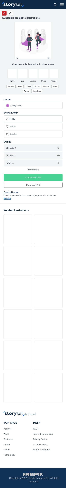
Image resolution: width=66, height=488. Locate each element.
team (20, 86)
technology (9, 455)
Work (6, 434)
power (26, 91)
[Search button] (55, 4)
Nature (6, 449)
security (11, 86)
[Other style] (12, 73)
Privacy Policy (40, 439)
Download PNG (33, 184)
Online (6, 444)
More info (7, 199)
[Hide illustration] (58, 148)
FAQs (35, 428)
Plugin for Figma (41, 449)
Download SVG (33, 177)
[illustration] (17, 229)
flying (28, 86)
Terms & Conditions (43, 434)
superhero (37, 91)
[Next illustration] (48, 58)
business (7, 439)
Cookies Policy (40, 444)
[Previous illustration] (17, 58)
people (46, 86)
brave (55, 86)
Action (37, 86)
